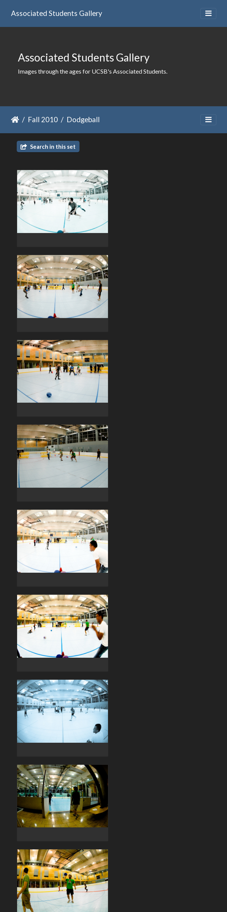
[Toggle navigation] (208, 13)
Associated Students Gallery (56, 13)
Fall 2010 (43, 119)
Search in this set (48, 146)
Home (15, 119)
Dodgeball (83, 119)
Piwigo (129, 896)
